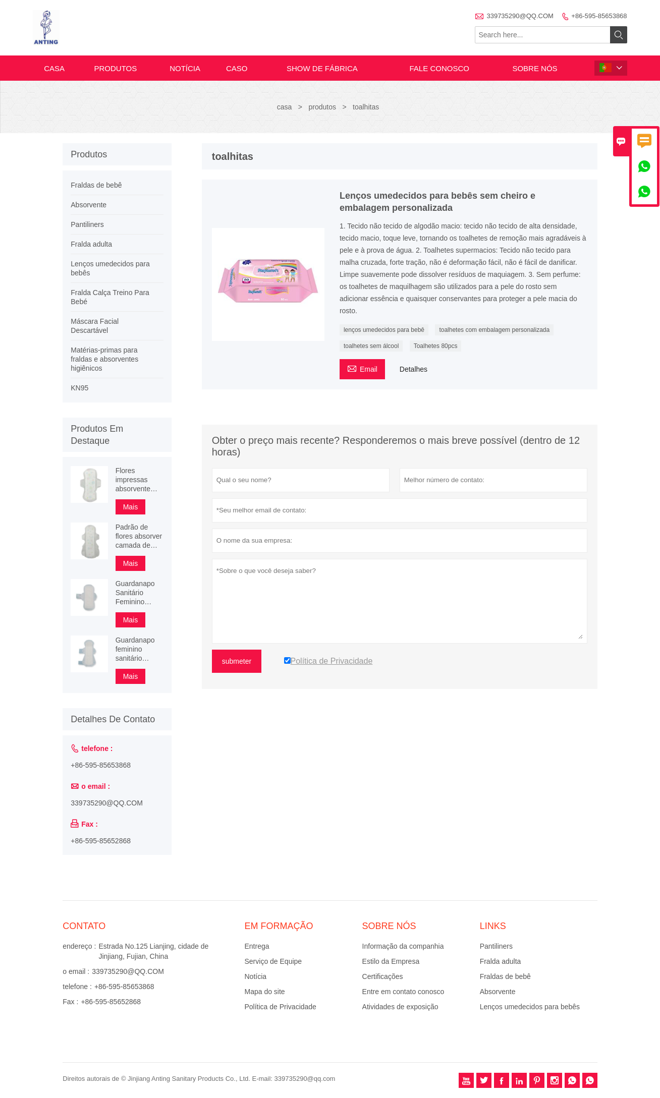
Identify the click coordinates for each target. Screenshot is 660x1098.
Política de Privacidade (280, 1007)
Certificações (382, 976)
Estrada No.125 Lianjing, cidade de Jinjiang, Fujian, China (153, 951)
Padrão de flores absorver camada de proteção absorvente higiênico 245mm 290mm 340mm (139, 536)
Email (362, 368)
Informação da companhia (403, 946)
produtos (115, 68)
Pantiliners (87, 224)
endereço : (79, 946)
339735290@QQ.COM (519, 16)
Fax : (70, 1002)
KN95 (79, 388)
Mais (130, 507)
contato (84, 926)
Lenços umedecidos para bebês (530, 1007)
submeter (236, 661)
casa (54, 68)
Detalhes (413, 369)
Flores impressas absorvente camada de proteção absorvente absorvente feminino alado (138, 480)
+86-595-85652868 (101, 841)
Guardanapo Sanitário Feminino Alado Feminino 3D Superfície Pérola (135, 593)
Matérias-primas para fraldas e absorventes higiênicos (104, 359)
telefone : (77, 987)
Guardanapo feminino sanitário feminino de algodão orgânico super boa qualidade (139, 649)
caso (237, 68)
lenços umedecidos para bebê (384, 329)
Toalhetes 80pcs (436, 346)
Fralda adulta (91, 244)
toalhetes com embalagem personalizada (494, 329)
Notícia (255, 976)
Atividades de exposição (400, 1007)
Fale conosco (439, 68)
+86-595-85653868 (599, 16)
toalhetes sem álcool (371, 346)
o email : (76, 971)
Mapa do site (264, 992)
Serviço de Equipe (273, 961)
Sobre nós (534, 68)
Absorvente (88, 205)
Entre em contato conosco (403, 992)
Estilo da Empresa (391, 961)
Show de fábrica (322, 68)
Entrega (256, 946)
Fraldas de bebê (96, 185)
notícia (185, 68)
